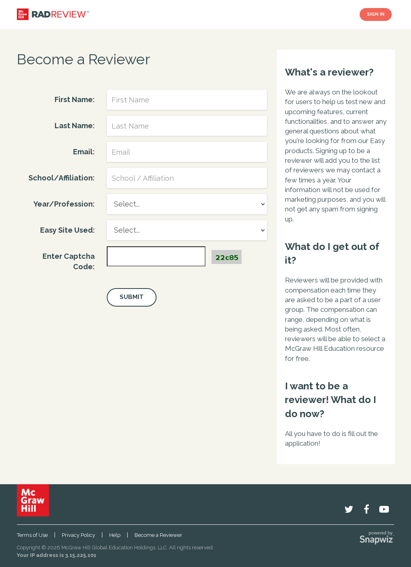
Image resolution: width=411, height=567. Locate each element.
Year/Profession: (64, 204)
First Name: (75, 99)
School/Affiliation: (61, 178)
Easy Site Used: (67, 230)
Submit (132, 297)
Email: (84, 151)
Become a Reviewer (158, 535)
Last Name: (75, 125)
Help (114, 535)
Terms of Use (32, 535)
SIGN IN (376, 14)
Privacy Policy (78, 535)
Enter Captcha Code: (69, 261)
